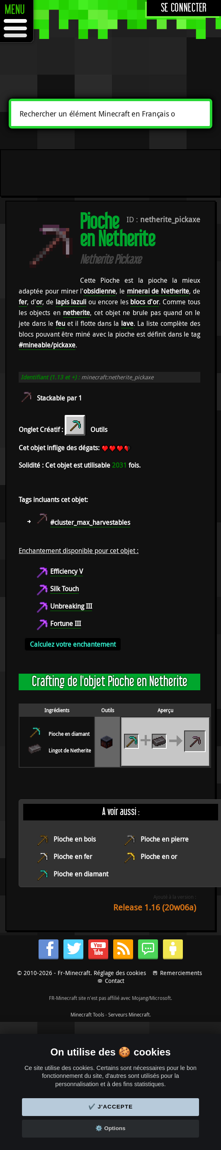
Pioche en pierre (165, 839)
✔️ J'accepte (110, 1107)
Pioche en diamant (69, 733)
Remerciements (181, 973)
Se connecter (184, 8)
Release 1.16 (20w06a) (154, 907)
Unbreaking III (71, 606)
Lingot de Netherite (70, 750)
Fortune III (65, 623)
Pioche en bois (74, 839)
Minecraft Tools (87, 1014)
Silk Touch (64, 588)
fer (23, 301)
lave (127, 323)
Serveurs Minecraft (129, 1014)
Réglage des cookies (120, 973)
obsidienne (99, 291)
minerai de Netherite (158, 291)
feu (60, 323)
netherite (76, 312)
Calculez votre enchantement (73, 644)
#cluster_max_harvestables (90, 522)
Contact (114, 981)
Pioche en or (159, 856)
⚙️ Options (110, 1128)
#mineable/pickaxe (47, 344)
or (39, 301)
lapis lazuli (71, 301)
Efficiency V (66, 571)
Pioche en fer (72, 856)
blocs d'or (144, 301)
